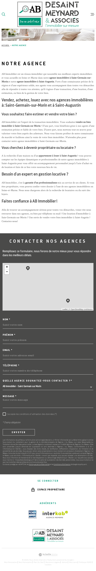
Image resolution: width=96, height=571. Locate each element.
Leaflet (65, 309)
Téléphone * (11, 365)
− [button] (7, 272)
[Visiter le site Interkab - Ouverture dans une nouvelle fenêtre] (55, 514)
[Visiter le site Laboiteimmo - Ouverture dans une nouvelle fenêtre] (48, 554)
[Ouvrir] (3, 14)
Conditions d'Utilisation (62, 464)
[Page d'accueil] (48, 14)
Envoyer (19, 432)
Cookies (48, 565)
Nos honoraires (10, 562)
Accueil (5, 45)
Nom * (6, 319)
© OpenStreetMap (76, 309)
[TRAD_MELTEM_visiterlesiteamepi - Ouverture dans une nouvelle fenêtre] (32, 514)
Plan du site (38, 562)
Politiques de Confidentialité (39, 464)
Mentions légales (52, 562)
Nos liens (73, 562)
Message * (10, 396)
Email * (7, 350)
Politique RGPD (85, 562)
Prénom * (9, 335)
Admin (64, 562)
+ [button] (7, 267)
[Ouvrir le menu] (92, 14)
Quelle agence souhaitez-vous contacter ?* (37, 381)
